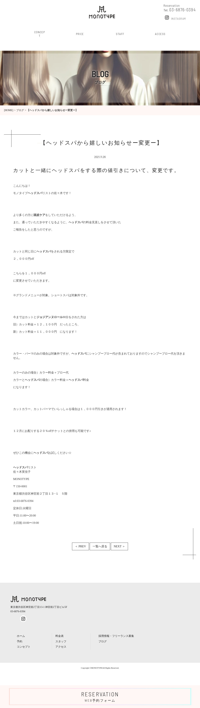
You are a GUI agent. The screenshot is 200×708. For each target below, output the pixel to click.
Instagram (175, 17)
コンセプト (23, 646)
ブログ (20, 110)
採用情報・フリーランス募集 (116, 635)
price (80, 34)
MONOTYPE (96, 668)
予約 (19, 641)
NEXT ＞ (119, 546)
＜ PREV (80, 546)
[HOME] (8, 110)
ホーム (21, 635)
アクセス (60, 646)
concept (39, 33)
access (160, 34)
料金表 (59, 635)
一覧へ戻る (100, 546)
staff (120, 34)
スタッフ (60, 641)
